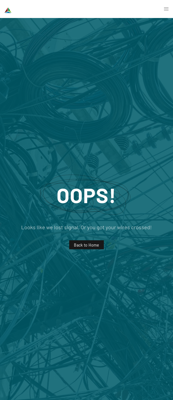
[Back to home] (22, 9)
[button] (166, 9)
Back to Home (86, 244)
